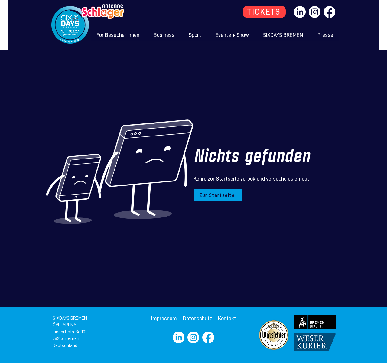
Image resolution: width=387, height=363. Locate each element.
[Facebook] (329, 12)
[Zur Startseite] (218, 195)
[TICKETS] (264, 12)
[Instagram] (314, 12)
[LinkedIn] (300, 12)
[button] (118, 35)
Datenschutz (198, 318)
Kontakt (227, 318)
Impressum (164, 318)
